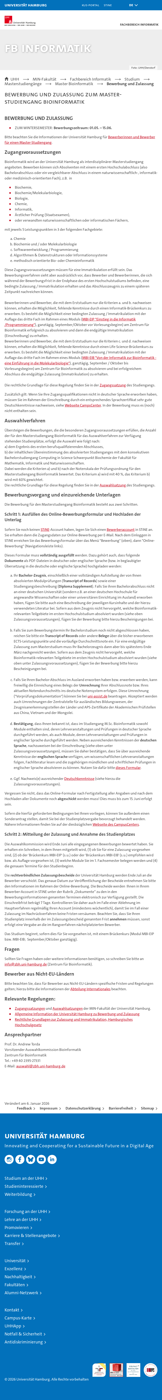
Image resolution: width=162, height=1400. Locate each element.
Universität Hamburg (26, 5)
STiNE (45, 529)
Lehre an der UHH (21, 1219)
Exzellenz (14, 1269)
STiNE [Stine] (108, 5)
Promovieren (17, 1227)
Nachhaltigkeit (18, 1277)
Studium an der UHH (24, 1178)
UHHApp (13, 1326)
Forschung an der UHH (26, 1211)
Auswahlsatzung (113, 485)
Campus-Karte (18, 1318)
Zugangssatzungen (30, 1008)
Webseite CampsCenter (83, 405)
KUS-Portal (90, 5)
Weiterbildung (18, 1194)
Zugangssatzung (113, 385)
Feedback (24, 1108)
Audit (113, 1365)
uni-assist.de (97, 696)
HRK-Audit (131, 1368)
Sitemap (147, 1108)
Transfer (12, 1243)
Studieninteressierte (24, 1186)
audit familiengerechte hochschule (99, 1370)
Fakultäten (15, 1285)
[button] (132, 5)
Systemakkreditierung (150, 1365)
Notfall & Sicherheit (23, 1334)
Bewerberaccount (121, 529)
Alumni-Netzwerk (21, 1293)
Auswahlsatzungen (68, 1008)
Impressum (49, 1108)
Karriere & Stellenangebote (30, 1235)
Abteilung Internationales (90, 989)
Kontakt (12, 1310)
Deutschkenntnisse (79, 778)
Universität (15, 1261)
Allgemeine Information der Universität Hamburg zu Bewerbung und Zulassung (77, 1014)
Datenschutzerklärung (83, 1108)
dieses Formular (128, 767)
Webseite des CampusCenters (116, 824)
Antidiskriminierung (24, 1342)
